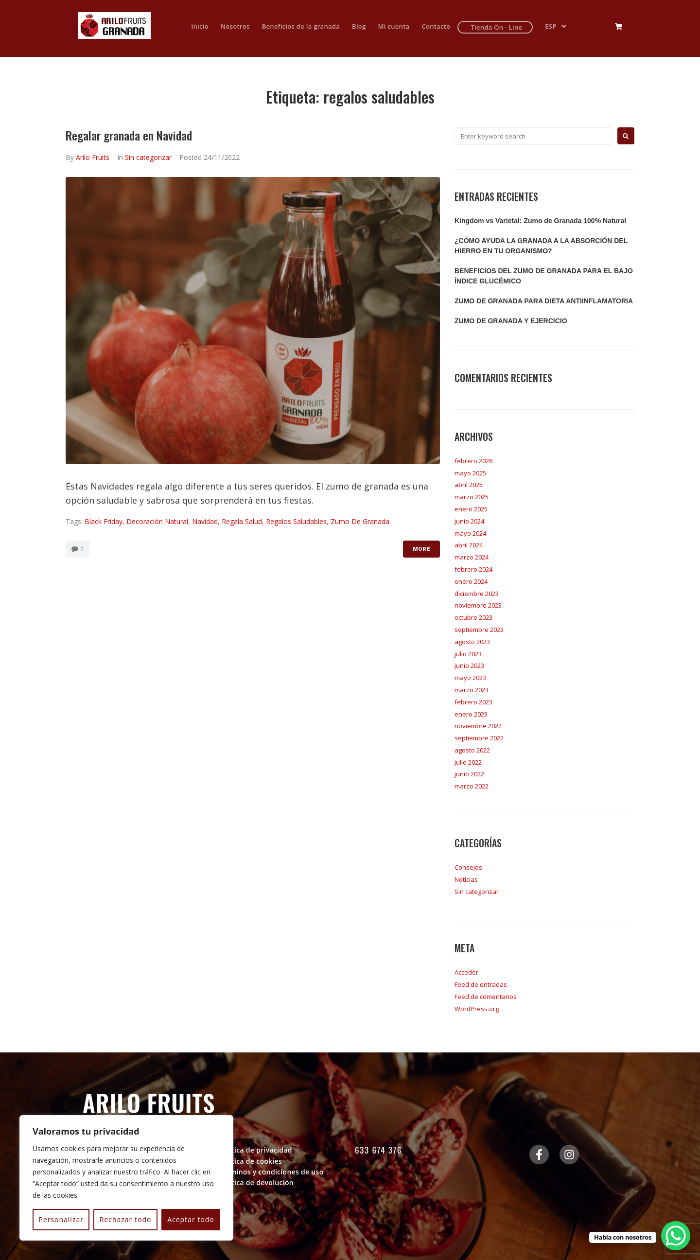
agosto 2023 (472, 641)
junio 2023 (469, 665)
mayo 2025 (470, 473)
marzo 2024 (472, 557)
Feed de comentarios (486, 996)
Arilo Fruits (92, 157)
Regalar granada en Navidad (129, 135)
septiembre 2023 (479, 629)
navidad (205, 521)
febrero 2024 (473, 569)
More (421, 549)
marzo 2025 (472, 496)
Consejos (468, 867)
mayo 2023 (470, 677)
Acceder (466, 972)
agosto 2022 (472, 750)
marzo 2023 (472, 689)
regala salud (242, 521)
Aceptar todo (190, 1219)
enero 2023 (471, 714)
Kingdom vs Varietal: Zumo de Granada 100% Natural (540, 221)
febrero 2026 (473, 460)
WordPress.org (477, 1008)
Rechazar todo (126, 1219)
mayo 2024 (470, 533)
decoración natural (157, 521)
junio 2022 (469, 774)
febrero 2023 (473, 702)
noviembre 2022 (478, 725)
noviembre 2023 (478, 605)
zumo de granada (360, 521)
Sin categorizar (148, 157)
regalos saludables (296, 521)
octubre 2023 (473, 617)
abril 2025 (469, 484)
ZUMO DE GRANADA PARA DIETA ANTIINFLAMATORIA (544, 301)
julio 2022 (468, 762)
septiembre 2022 (479, 738)
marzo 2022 (472, 786)
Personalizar (61, 1219)
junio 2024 (469, 521)
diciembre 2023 (477, 593)
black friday (103, 521)
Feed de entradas (481, 984)
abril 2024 (469, 545)
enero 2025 (471, 509)
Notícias (466, 879)
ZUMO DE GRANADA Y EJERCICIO (511, 321)
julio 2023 (468, 653)
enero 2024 (471, 581)
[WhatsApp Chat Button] (675, 1235)
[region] (126, 1178)
